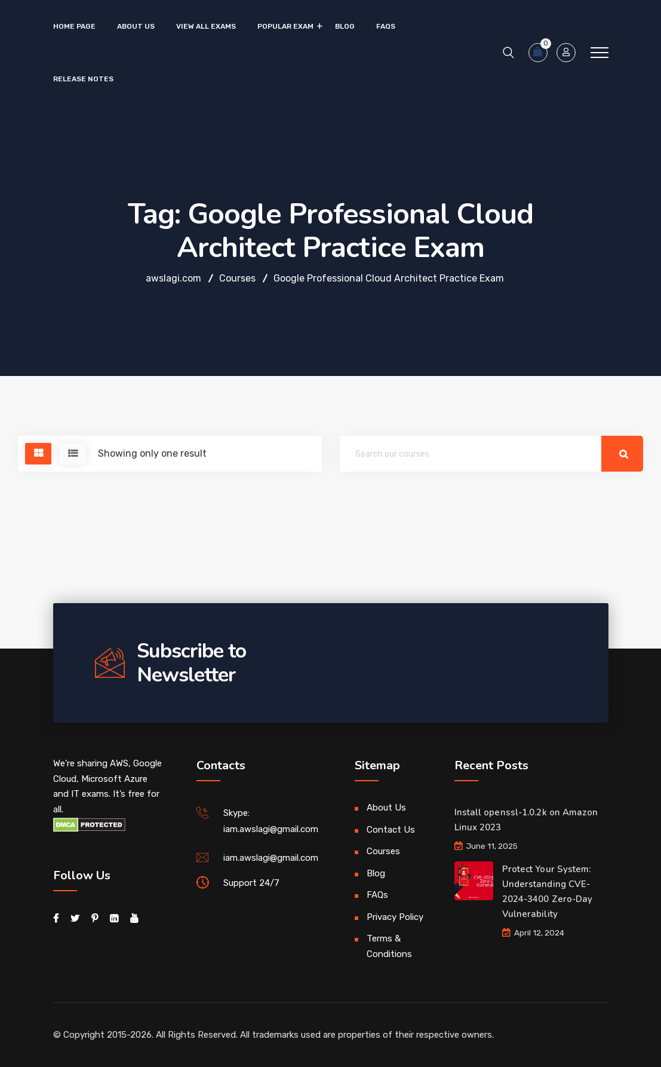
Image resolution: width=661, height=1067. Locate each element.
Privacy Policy (395, 917)
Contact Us (391, 829)
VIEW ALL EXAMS (206, 26)
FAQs (385, 26)
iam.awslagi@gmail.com (270, 857)
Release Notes (83, 79)
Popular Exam (285, 26)
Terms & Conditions (389, 946)
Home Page (74, 26)
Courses (383, 851)
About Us (136, 26)
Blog (345, 26)
